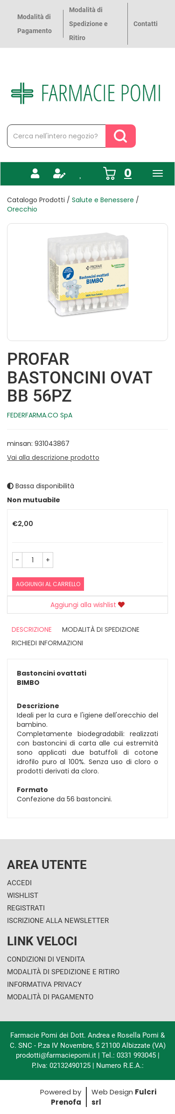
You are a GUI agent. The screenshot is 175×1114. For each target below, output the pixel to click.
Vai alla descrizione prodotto (53, 457)
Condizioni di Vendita (46, 959)
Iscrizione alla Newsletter (58, 920)
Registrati (26, 908)
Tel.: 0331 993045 (129, 1055)
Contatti (145, 23)
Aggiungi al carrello (48, 584)
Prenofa (66, 1102)
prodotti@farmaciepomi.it (57, 1055)
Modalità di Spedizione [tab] (101, 629)
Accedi (19, 883)
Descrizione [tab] (32, 629)
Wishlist (22, 895)
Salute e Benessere (103, 200)
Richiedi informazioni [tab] (47, 643)
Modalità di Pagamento (34, 23)
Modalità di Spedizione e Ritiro (88, 23)
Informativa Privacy (44, 984)
